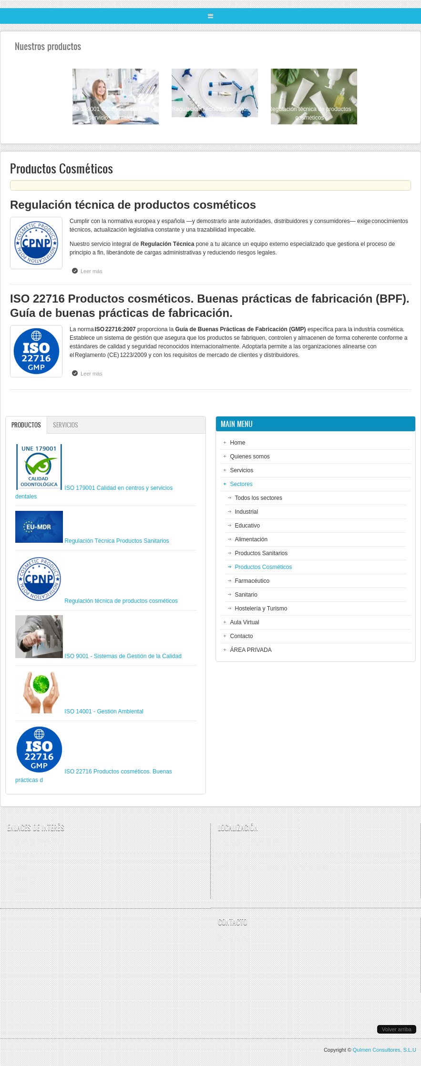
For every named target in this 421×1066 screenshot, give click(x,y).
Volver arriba (396, 1029)
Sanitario (246, 594)
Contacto (241, 636)
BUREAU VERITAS (39, 843)
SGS (20, 867)
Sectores (241, 484)
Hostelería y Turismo (261, 608)
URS (20, 891)
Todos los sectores (258, 498)
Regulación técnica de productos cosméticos (133, 204)
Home (238, 442)
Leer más (94, 270)
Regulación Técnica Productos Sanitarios (116, 541)
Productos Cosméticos (263, 567)
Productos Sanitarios (261, 553)
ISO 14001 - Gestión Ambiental (103, 711)
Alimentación (251, 539)
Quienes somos (250, 456)
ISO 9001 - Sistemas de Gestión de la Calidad (122, 656)
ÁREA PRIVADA (251, 650)
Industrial (246, 511)
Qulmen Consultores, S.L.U (384, 1050)
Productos (29, 425)
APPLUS (25, 879)
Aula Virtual (244, 622)
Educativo (247, 525)
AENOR (24, 855)
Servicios (65, 425)
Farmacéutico (252, 581)
